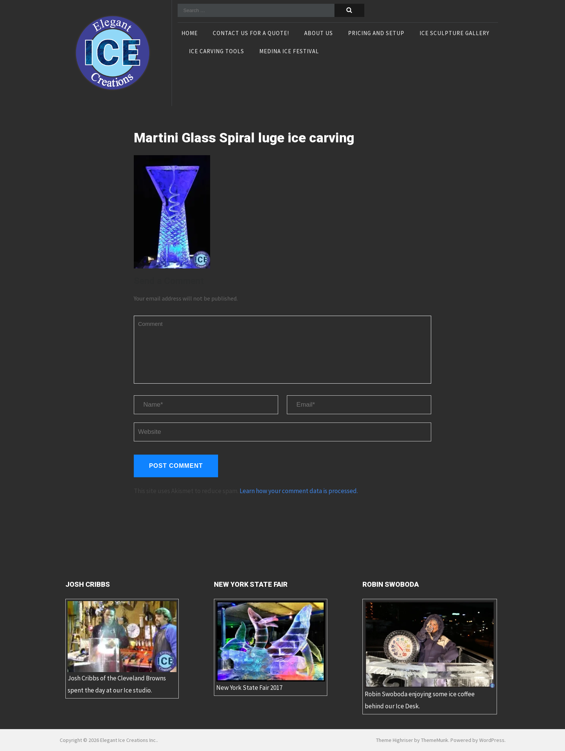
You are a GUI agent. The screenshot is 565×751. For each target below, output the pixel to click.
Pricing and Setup (376, 34)
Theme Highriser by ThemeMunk (412, 740)
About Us (318, 34)
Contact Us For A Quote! (251, 34)
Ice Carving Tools (216, 52)
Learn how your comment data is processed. (299, 491)
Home (189, 34)
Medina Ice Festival (289, 52)
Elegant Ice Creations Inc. (128, 740)
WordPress (492, 740)
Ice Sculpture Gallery (454, 34)
